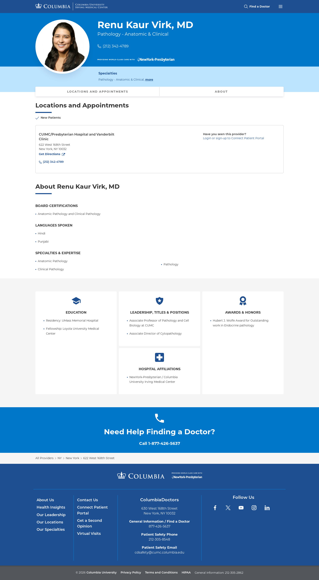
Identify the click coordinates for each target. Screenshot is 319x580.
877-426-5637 (159, 526)
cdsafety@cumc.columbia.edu (159, 552)
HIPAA (186, 572)
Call (159, 443)
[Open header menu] (280, 6)
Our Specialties (51, 530)
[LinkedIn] (267, 508)
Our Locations (50, 522)
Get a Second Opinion (89, 524)
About (221, 91)
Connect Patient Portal (92, 510)
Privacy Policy (131, 572)
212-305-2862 (234, 573)
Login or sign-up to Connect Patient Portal (233, 138)
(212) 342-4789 (116, 46)
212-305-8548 (159, 539)
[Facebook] (215, 508)
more (149, 79)
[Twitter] (228, 508)
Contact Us (87, 500)
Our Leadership (51, 515)
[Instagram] (254, 508)
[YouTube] (241, 508)
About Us (45, 500)
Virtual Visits (89, 534)
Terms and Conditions (161, 572)
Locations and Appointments (97, 91)
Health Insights (51, 508)
